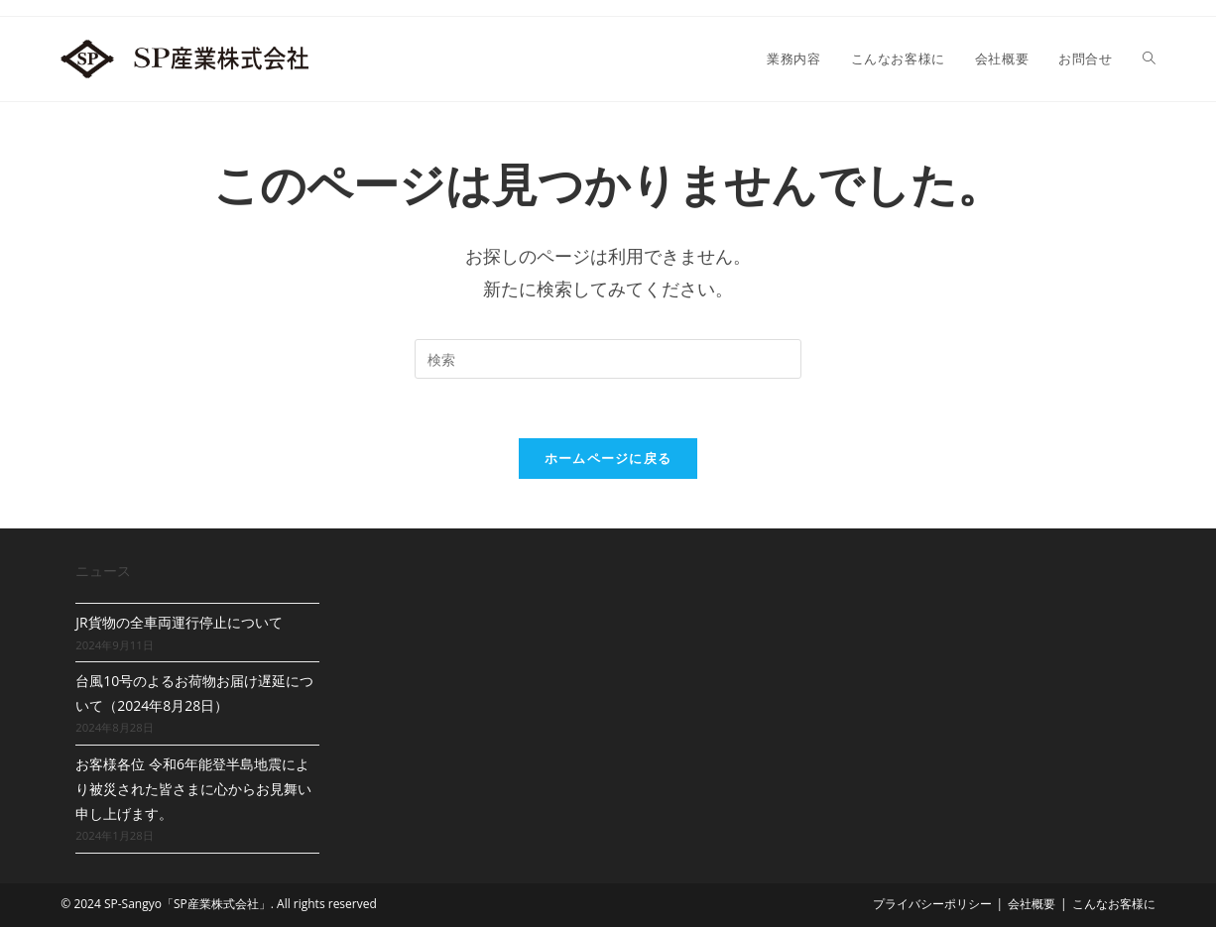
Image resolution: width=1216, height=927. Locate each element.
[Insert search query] (608, 359)
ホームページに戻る (608, 458)
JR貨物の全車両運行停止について (178, 622)
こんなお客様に (1113, 903)
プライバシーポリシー (932, 903)
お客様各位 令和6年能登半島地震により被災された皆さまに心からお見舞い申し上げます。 (193, 788)
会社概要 (1031, 903)
